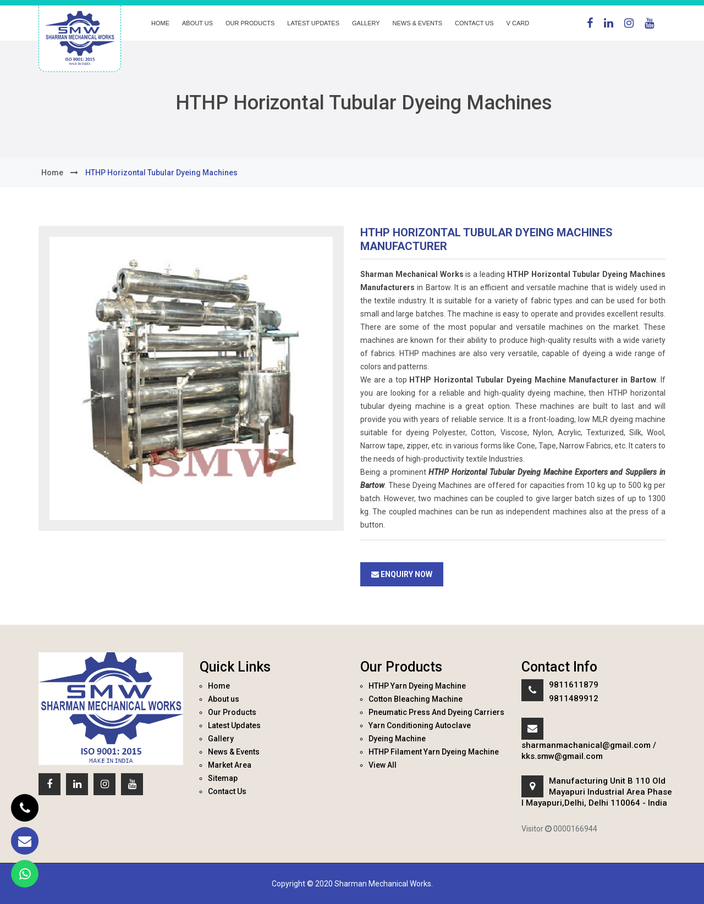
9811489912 (573, 698)
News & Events (417, 23)
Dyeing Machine (397, 738)
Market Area (229, 765)
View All (383, 765)
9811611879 (573, 685)
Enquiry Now (401, 574)
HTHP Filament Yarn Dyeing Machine (434, 751)
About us (197, 23)
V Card (518, 23)
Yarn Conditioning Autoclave (420, 725)
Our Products (250, 23)
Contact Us (474, 23)
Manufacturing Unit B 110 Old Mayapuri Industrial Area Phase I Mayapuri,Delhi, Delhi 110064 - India (596, 792)
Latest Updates (313, 23)
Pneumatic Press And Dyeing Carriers (436, 712)
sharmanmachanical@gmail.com (586, 745)
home (52, 172)
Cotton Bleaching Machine (416, 699)
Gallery (366, 23)
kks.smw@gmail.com (562, 756)
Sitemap (223, 778)
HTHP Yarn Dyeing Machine (417, 685)
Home (160, 23)
